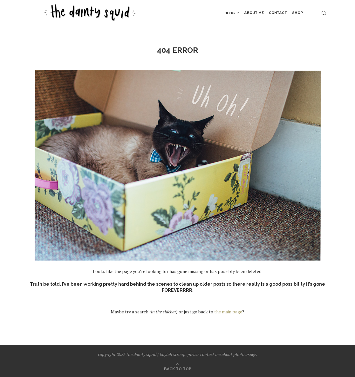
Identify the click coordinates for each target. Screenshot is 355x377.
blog (229, 13)
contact (278, 13)
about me (254, 13)
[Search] (324, 13)
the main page (228, 312)
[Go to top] (177, 369)
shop (297, 13)
